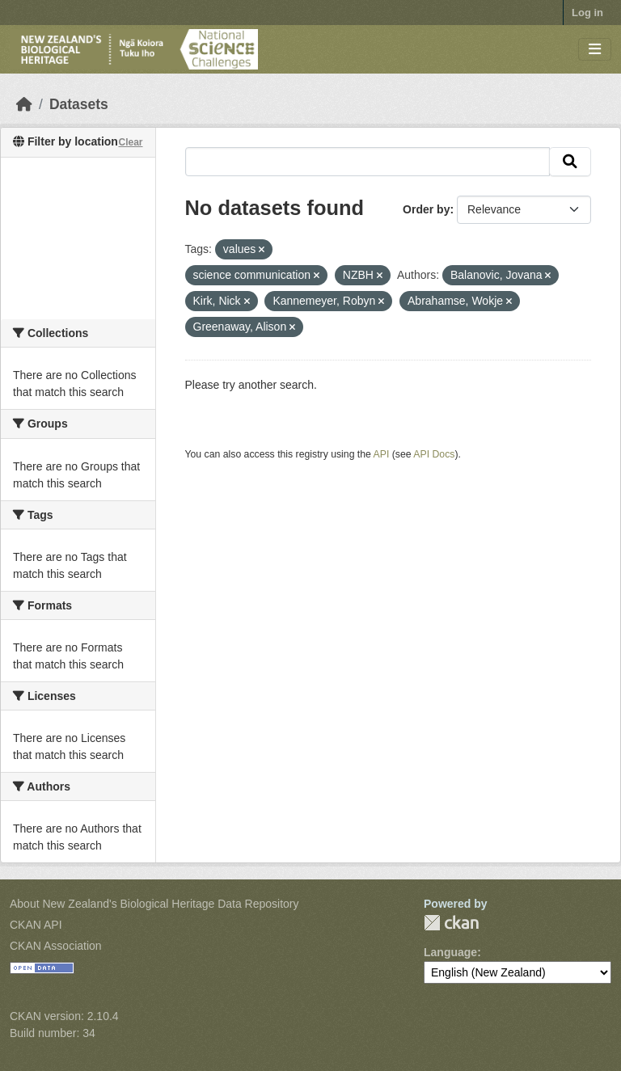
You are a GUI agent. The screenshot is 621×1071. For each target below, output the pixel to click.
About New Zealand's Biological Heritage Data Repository (154, 903)
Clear (130, 142)
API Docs (433, 454)
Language (450, 952)
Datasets (78, 104)
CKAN (451, 922)
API (382, 454)
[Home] (24, 104)
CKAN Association (56, 945)
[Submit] (570, 161)
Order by (426, 209)
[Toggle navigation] (594, 49)
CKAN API (36, 924)
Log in (587, 12)
